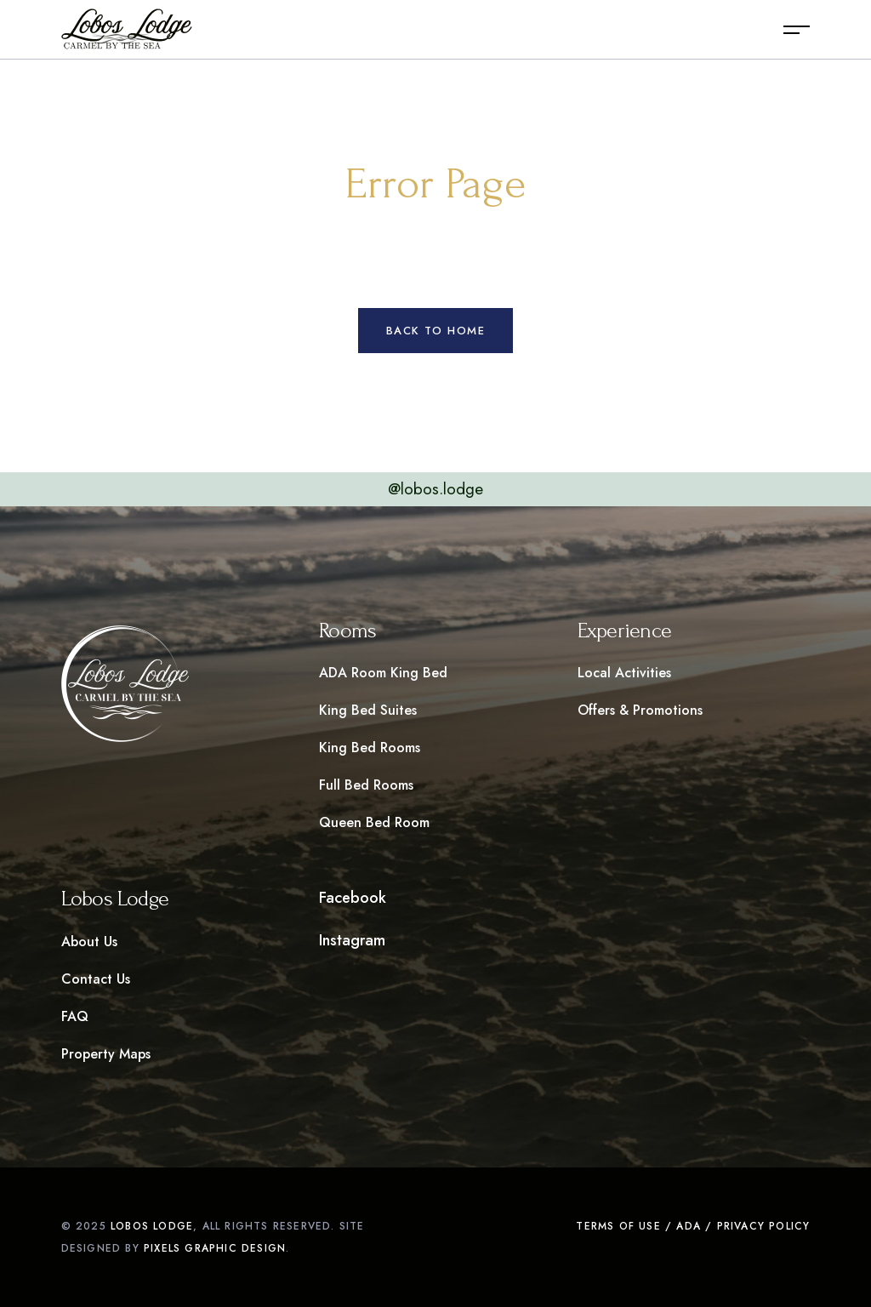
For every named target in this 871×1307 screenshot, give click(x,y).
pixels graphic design (215, 1248)
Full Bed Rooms (366, 785)
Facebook (352, 898)
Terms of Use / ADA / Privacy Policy (693, 1226)
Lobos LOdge (152, 1226)
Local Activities (624, 672)
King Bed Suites (368, 710)
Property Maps (106, 1054)
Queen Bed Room (374, 822)
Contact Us (95, 979)
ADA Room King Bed (383, 672)
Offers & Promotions (640, 710)
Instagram (352, 940)
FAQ (74, 1016)
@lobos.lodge (435, 488)
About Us (89, 941)
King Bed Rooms (369, 747)
